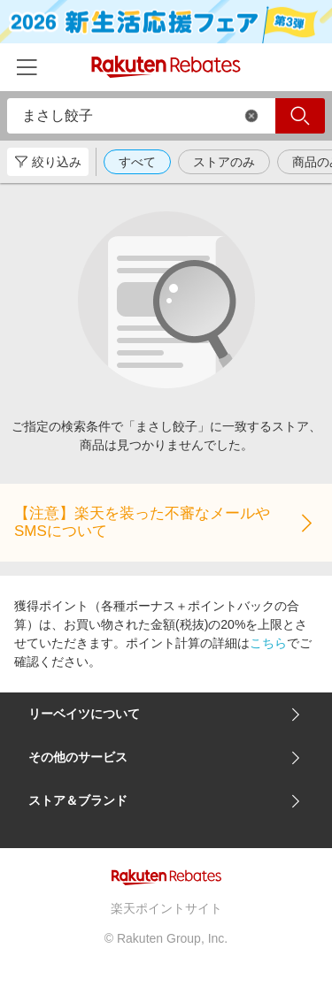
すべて (137, 162)
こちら (268, 643)
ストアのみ (224, 162)
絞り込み (47, 162)
